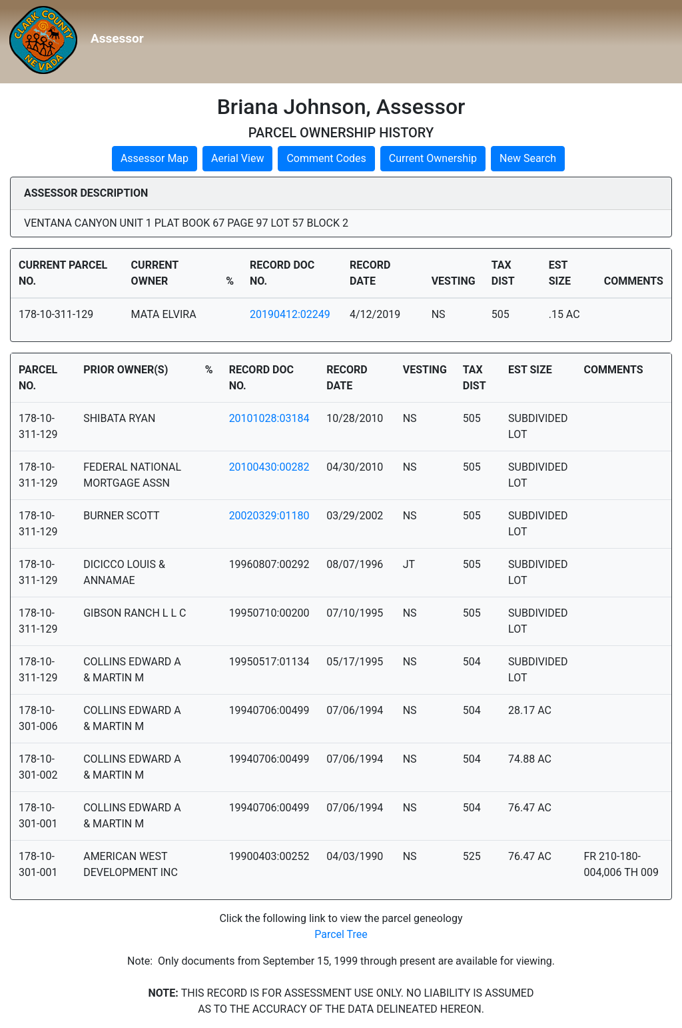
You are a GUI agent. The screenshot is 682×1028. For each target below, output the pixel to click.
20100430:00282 (269, 467)
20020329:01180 (269, 515)
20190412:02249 (290, 314)
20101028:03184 (269, 418)
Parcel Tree (341, 934)
